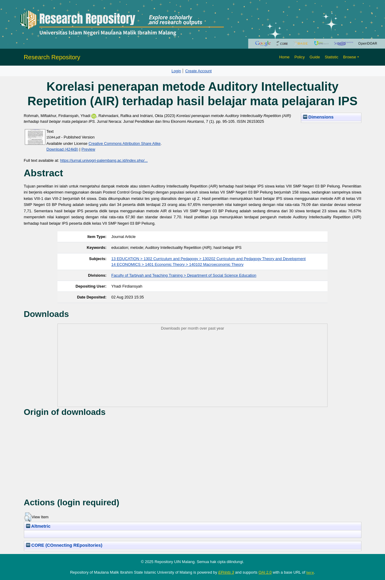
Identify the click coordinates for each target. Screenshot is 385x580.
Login (176, 71)
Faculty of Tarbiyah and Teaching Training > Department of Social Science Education (183, 275)
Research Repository (52, 57)
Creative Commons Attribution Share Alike (125, 143)
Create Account (198, 71)
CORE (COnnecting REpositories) (64, 545)
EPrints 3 (226, 572)
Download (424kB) (62, 149)
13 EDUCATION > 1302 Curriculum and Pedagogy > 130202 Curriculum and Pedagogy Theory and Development (208, 258)
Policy (299, 57)
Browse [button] (349, 57)
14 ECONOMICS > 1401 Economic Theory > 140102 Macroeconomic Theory (177, 264)
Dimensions (318, 117)
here (310, 572)
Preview (88, 149)
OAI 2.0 (265, 572)
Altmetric (38, 526)
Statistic (331, 57)
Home (284, 57)
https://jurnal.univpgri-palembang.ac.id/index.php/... (104, 160)
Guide (315, 57)
